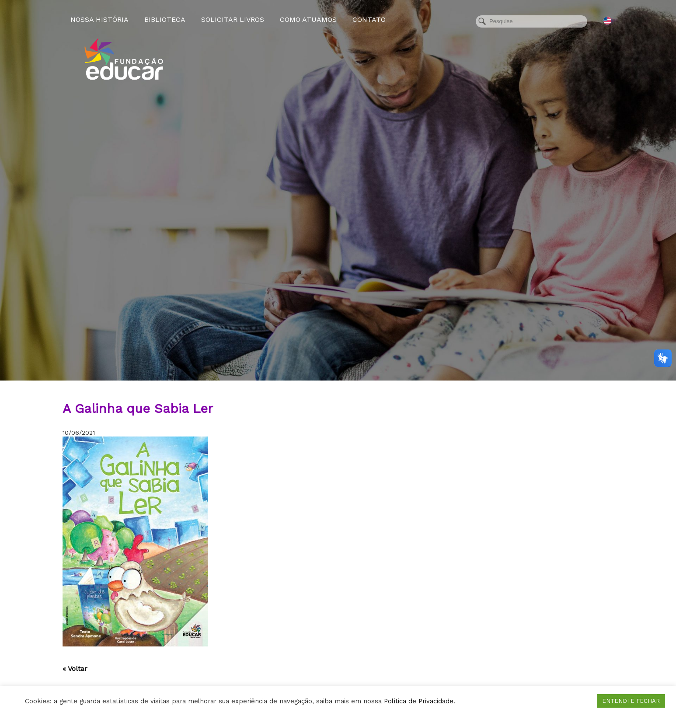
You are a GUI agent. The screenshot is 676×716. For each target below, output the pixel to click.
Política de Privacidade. (419, 701)
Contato (369, 19)
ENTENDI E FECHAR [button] (631, 701)
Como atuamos (308, 19)
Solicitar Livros (232, 19)
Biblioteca (164, 19)
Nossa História (99, 19)
